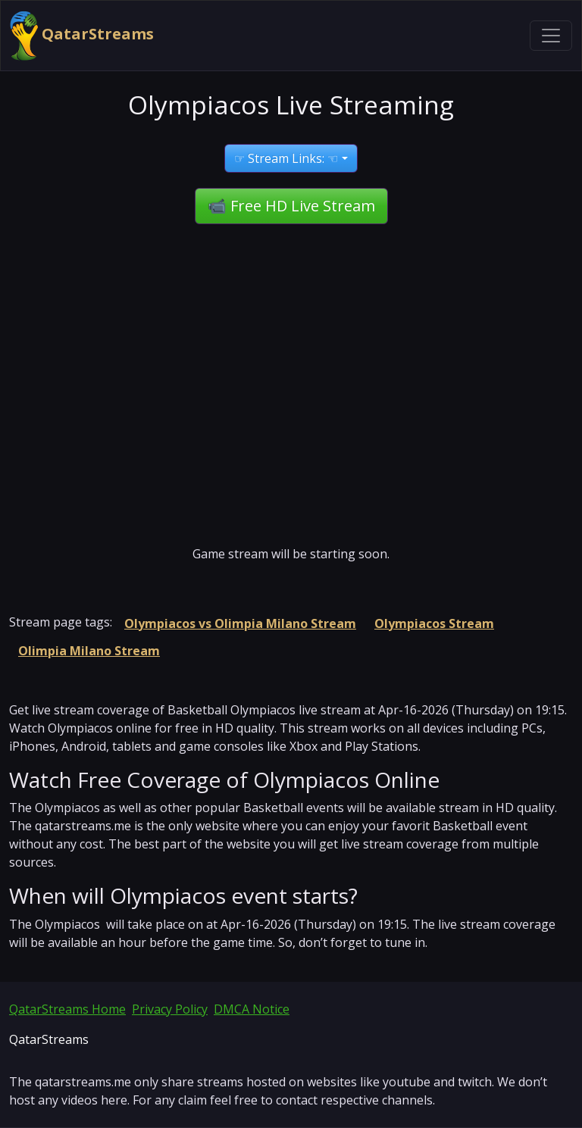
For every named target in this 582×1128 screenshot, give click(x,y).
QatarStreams (82, 36)
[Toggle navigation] (551, 35)
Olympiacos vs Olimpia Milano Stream (240, 623)
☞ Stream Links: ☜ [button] (286, 158)
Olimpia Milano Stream (89, 650)
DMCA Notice (251, 1009)
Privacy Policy (170, 1009)
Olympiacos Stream (434, 623)
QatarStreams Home (67, 1009)
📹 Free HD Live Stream (291, 205)
